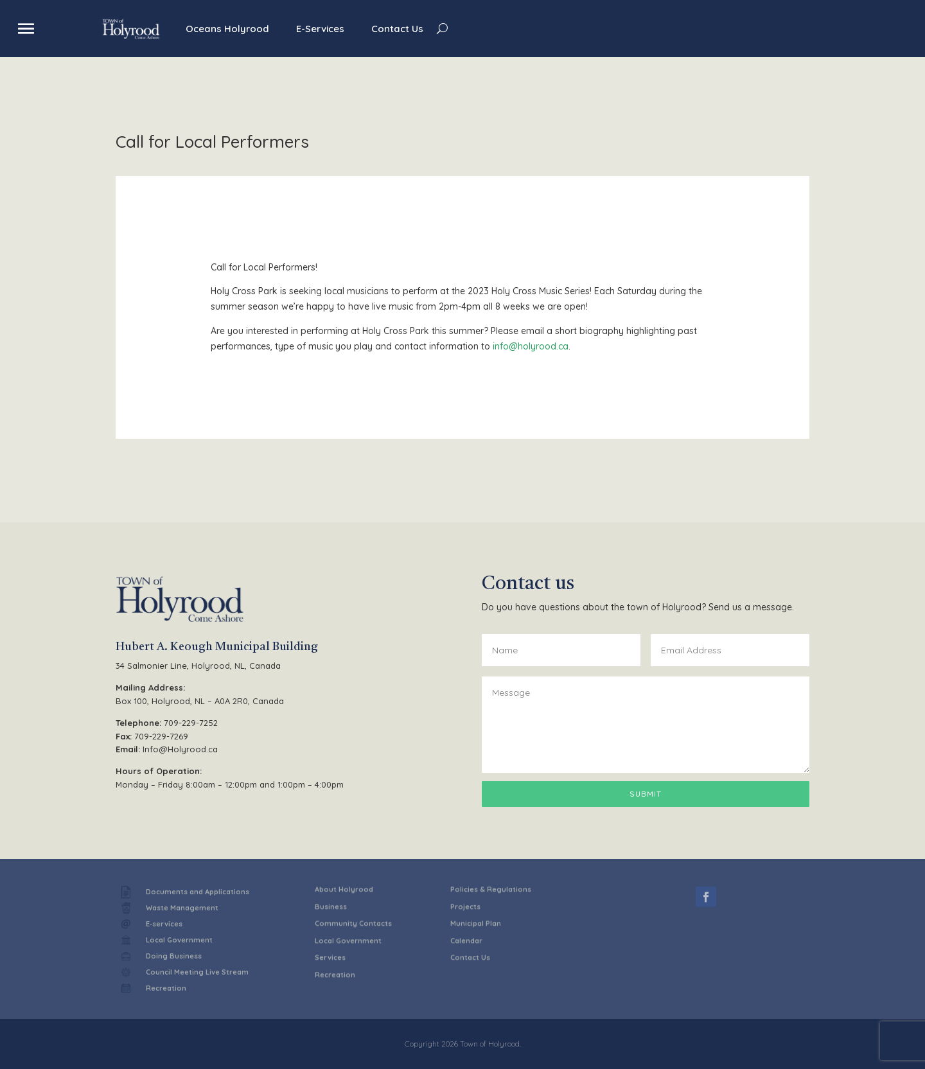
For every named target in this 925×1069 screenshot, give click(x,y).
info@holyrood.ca (530, 346)
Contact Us (397, 28)
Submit (646, 794)
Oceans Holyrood (227, 28)
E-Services (320, 28)
